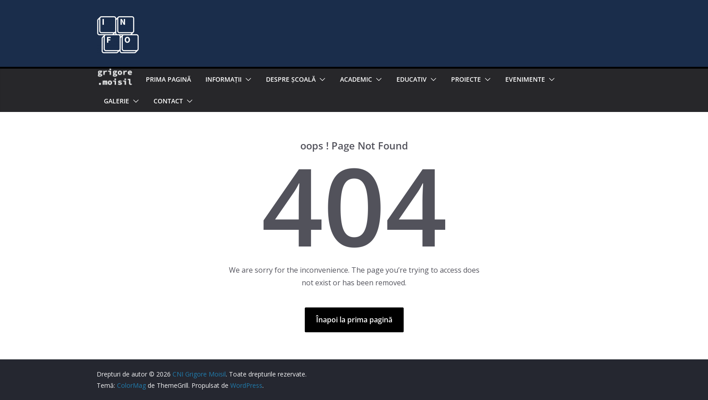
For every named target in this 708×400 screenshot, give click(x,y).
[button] (247, 79)
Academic (356, 79)
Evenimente (525, 79)
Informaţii (223, 79)
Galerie (116, 101)
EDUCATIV (411, 79)
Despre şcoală (291, 79)
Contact (168, 101)
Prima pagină (168, 79)
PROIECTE (466, 79)
